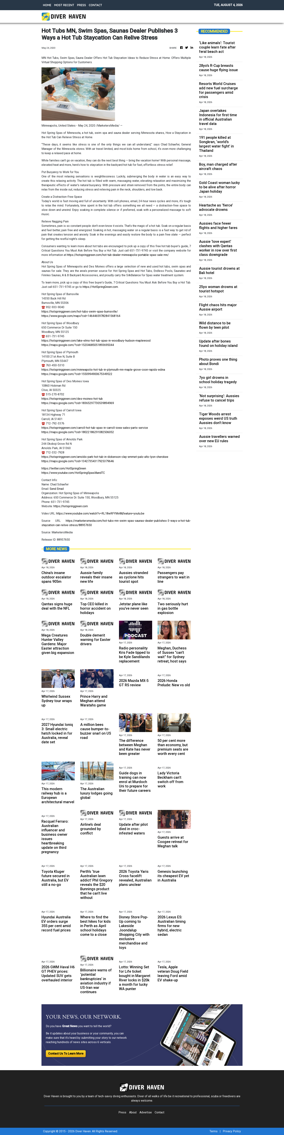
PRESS (81, 5)
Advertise (145, 1112)
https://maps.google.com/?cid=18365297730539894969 (77, 403)
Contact (159, 1112)
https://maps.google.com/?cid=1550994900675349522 (76, 374)
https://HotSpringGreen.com (100, 287)
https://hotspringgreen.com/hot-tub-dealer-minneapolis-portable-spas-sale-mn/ (118, 255)
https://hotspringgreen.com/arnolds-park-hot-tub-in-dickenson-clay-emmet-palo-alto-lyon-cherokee (104, 457)
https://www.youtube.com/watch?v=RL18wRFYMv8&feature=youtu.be (100, 513)
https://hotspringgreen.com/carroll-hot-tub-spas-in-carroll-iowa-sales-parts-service (94, 427)
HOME (47, 5)
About (133, 1112)
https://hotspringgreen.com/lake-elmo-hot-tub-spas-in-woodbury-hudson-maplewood (96, 340)
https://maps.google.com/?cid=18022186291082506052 (77, 432)
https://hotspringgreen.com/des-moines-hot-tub (72, 398)
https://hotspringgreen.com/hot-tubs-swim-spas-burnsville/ (79, 311)
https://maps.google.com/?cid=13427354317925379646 (77, 461)
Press (122, 1112)
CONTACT (95, 5)
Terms (214, 1131)
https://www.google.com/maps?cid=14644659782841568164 (80, 316)
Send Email (57, 489)
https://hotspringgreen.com (70, 506)
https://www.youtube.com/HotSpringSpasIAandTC (73, 473)
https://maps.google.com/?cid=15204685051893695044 (77, 345)
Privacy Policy (232, 1131)
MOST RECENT (64, 5)
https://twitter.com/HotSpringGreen (63, 468)
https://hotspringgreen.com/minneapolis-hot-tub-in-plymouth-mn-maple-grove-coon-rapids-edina (103, 369)
